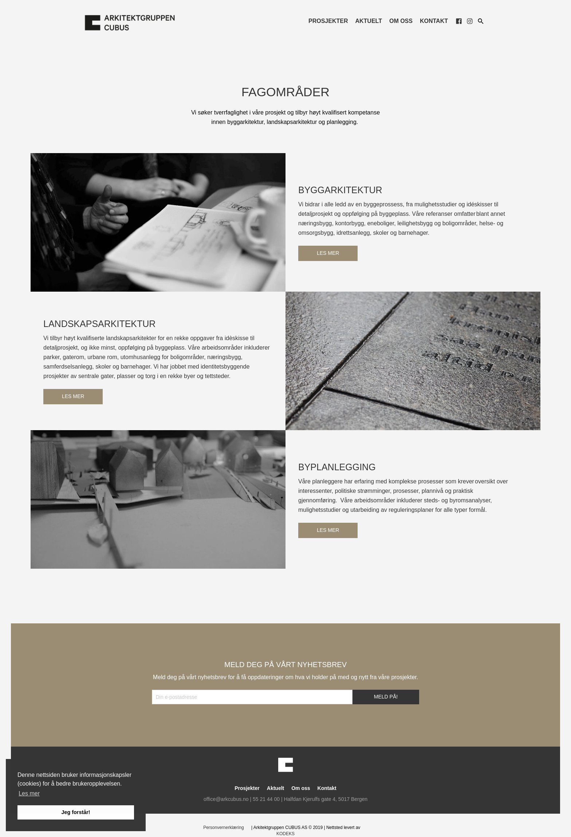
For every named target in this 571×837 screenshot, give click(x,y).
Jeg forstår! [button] (75, 812)
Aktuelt (368, 21)
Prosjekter (328, 21)
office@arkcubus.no (226, 799)
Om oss (401, 21)
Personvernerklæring (223, 827)
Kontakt (434, 21)
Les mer (328, 253)
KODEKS (285, 833)
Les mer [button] (29, 793)
